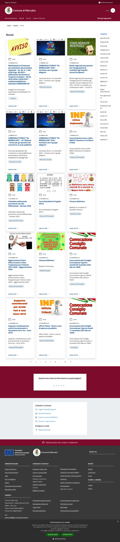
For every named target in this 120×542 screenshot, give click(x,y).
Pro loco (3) (103, 102)
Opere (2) (103, 85)
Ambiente (63, 479)
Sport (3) (103, 132)
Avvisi (11, 59)
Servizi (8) (103, 120)
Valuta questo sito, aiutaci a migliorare (60, 442)
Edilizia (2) (103, 66)
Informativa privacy (66, 504)
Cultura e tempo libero (40, 472)
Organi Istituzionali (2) (105, 90)
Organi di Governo (10, 469)
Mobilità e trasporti (39, 490)
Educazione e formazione (68, 469)
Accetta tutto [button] (52, 534)
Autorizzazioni (64, 486)
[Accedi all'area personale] (105, 2)
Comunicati (91, 472)
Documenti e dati (10, 489)
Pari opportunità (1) (105, 96)
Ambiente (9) (104, 42)
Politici (7, 483)
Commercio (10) (105, 54)
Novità (16, 25)
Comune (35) (104, 58)
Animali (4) (103, 46)
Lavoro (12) (103, 77)
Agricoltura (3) (104, 38)
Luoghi (90, 485)
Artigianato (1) (104, 50)
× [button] (118, 521)
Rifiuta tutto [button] (67, 534)
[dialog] (60, 531)
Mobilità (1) (103, 81)
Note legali (63, 507)
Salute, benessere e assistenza (70, 482)
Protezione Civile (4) (105, 107)
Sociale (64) (104, 128)
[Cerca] (113, 10)
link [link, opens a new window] (78, 530)
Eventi (90, 488)
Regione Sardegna (10, 2)
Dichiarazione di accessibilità (69, 511)
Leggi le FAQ (36, 507)
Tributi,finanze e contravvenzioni (70, 476)
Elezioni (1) (103, 70)
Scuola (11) (103, 116)
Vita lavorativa (37, 476)
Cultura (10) (104, 62)
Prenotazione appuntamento (42, 500)
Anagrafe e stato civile (40, 469)
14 (65, 362)
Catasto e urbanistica (39, 484)
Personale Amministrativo (13, 486)
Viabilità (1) (103, 139)
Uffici (6, 476)
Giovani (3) (103, 73)
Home (9, 25)
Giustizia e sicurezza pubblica (69, 472)
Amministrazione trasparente (69, 500)
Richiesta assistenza (39, 511)
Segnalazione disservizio (40, 504)
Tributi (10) (103, 135)
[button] (60, 539)
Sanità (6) (103, 112)
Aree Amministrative (11, 472)
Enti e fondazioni (10, 479)
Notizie (90, 469)
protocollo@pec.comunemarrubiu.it (16, 518)
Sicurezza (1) (104, 124)
